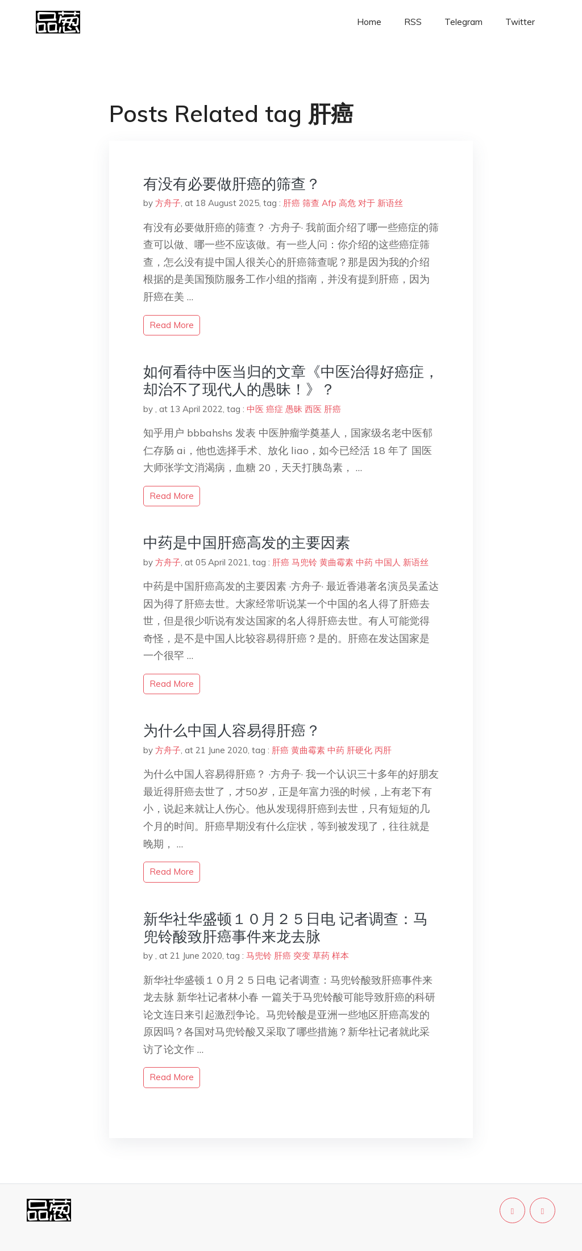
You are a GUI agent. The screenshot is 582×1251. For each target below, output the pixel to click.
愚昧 (293, 409)
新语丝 (390, 203)
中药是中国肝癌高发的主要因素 (246, 542)
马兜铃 (304, 562)
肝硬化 (359, 750)
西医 (313, 409)
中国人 (388, 562)
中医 (255, 409)
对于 (366, 203)
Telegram (463, 21)
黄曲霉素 (336, 562)
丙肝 (383, 750)
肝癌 (291, 203)
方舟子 (168, 203)
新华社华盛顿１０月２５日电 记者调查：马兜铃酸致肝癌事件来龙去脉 (285, 927)
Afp (329, 203)
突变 (301, 955)
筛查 (310, 203)
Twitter (520, 21)
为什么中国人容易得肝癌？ (232, 730)
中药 (364, 562)
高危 (347, 203)
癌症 (274, 409)
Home (369, 21)
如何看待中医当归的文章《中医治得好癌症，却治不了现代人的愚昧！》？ (291, 380)
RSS (413, 21)
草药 (321, 955)
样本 (340, 955)
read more (171, 325)
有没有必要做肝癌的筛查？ (232, 183)
